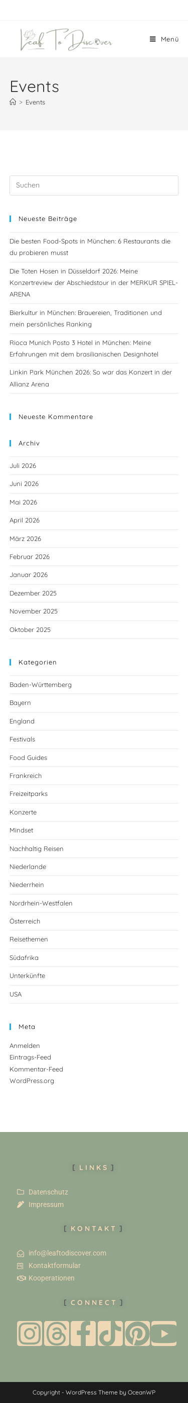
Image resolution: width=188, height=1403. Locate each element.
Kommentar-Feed (36, 1069)
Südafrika (24, 958)
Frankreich (26, 776)
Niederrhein (27, 884)
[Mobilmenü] (164, 39)
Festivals (22, 739)
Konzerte (23, 812)
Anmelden (25, 1046)
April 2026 (25, 520)
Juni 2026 (24, 484)
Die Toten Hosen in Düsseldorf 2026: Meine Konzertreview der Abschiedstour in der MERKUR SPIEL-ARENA (94, 282)
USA (16, 994)
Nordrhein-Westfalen (41, 903)
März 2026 (25, 538)
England (22, 721)
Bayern (20, 702)
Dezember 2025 (33, 593)
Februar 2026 (30, 556)
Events (35, 102)
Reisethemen (29, 939)
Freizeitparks (29, 794)
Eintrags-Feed (30, 1057)
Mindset (21, 830)
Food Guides (28, 758)
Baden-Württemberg (41, 684)
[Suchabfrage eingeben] (94, 186)
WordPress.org (32, 1080)
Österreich (25, 921)
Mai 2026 (23, 502)
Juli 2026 (23, 466)
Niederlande (28, 866)
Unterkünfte (27, 976)
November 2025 (34, 611)
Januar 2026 (29, 574)
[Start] (13, 102)
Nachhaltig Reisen (37, 848)
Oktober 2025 (30, 630)
